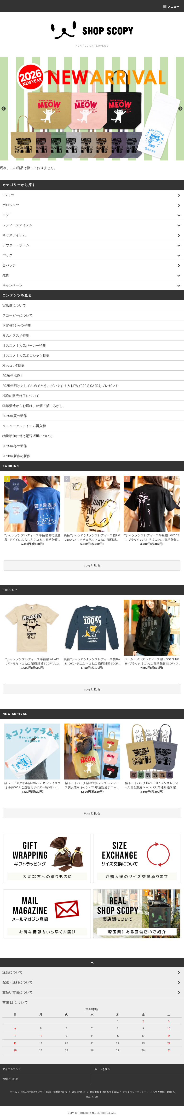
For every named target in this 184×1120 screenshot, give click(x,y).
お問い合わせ (10, 1078)
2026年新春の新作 (16, 456)
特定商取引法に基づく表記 (104, 1091)
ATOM (95, 1096)
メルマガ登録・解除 (161, 1091)
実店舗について (14, 305)
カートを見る (102, 1069)
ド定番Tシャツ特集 (16, 325)
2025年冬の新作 (14, 446)
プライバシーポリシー (134, 1091)
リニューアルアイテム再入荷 (24, 426)
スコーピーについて (17, 315)
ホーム (13, 1091)
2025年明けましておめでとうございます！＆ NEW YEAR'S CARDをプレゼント (60, 386)
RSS (88, 1096)
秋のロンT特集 (13, 365)
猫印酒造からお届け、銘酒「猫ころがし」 (34, 406)
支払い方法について (31, 1091)
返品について (79, 1091)
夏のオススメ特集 (15, 335)
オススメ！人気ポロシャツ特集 (25, 355)
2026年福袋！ (12, 375)
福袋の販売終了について (20, 396)
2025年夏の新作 (14, 416)
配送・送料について (57, 1091)
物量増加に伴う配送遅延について (27, 436)
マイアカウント (11, 1069)
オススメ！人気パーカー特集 (24, 345)
